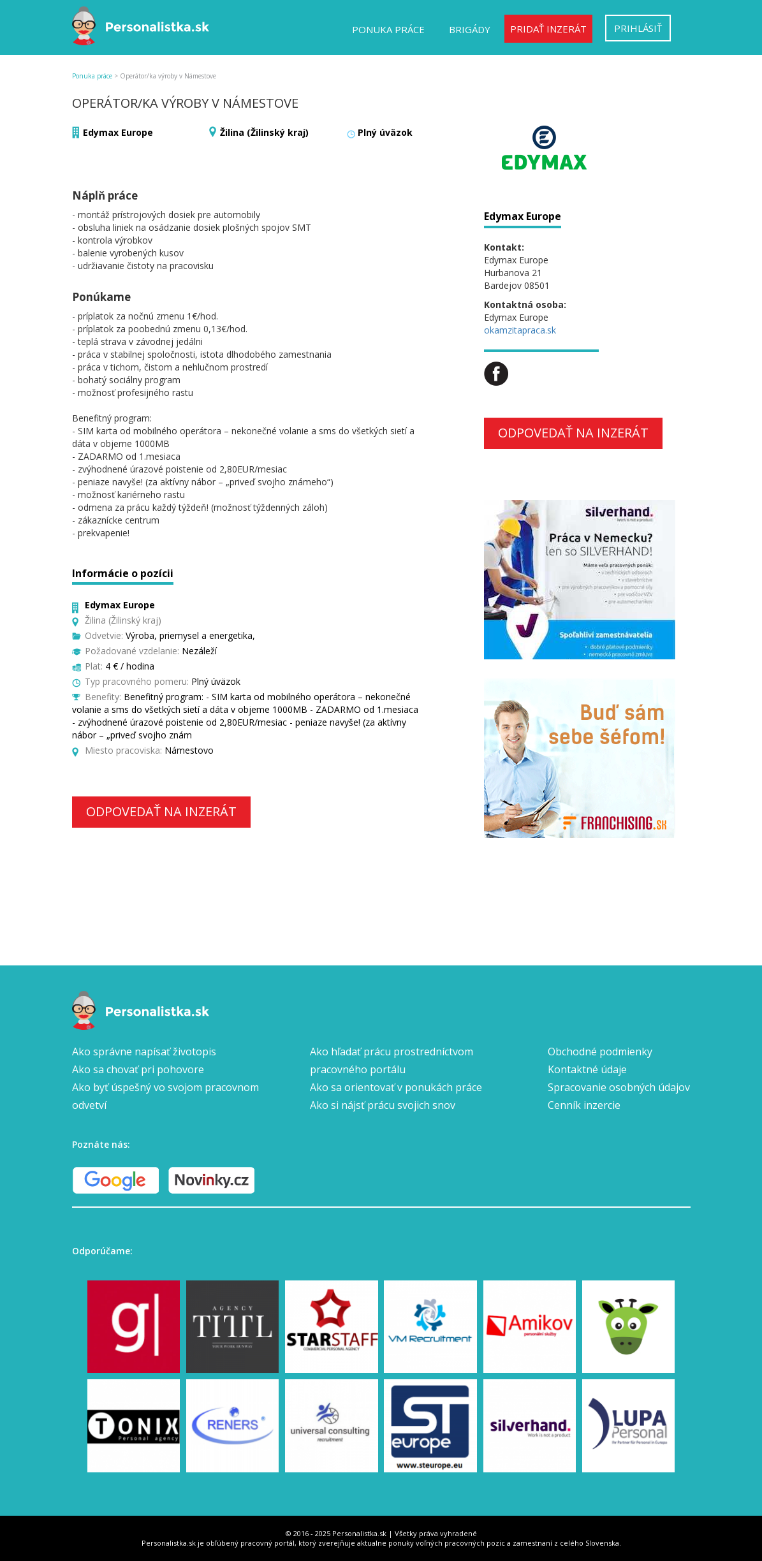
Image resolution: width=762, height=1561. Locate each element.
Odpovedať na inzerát (161, 811)
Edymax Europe (118, 132)
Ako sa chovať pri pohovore (138, 1069)
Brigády (469, 29)
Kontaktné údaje (587, 1069)
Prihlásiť (638, 28)
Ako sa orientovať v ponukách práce (396, 1087)
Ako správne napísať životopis (144, 1051)
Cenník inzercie (584, 1105)
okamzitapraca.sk (520, 330)
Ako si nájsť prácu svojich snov (382, 1105)
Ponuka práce (388, 29)
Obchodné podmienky (600, 1051)
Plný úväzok (385, 132)
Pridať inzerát (548, 28)
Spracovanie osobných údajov (619, 1087)
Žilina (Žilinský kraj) (264, 132)
